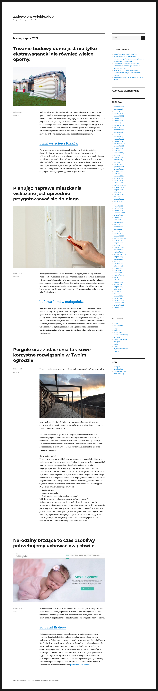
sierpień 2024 (118, 148)
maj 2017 (117, 294)
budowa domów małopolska (62, 302)
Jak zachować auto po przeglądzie (125, 54)
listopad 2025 (118, 118)
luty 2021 (117, 231)
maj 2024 (117, 155)
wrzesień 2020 (119, 241)
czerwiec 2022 (119, 194)
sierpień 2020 (118, 243)
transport (117, 342)
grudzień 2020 (119, 236)
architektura (118, 323)
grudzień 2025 (119, 116)
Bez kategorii (118, 326)
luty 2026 (117, 111)
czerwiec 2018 (118, 273)
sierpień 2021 (118, 217)
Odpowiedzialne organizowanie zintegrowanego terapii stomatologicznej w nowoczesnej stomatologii (129, 59)
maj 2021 (117, 224)
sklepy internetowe (120, 339)
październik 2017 (120, 284)
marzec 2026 (118, 109)
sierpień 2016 (118, 307)
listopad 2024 (118, 141)
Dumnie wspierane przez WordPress (46, 680)
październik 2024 (120, 144)
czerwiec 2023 (119, 176)
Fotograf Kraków (53, 627)
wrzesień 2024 (119, 146)
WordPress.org (119, 374)
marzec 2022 (118, 201)
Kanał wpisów (118, 369)
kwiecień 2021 (119, 227)
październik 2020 (120, 238)
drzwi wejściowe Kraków (59, 143)
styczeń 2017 (118, 298)
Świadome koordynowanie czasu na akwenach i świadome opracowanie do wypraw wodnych (127, 66)
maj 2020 (117, 245)
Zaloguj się (117, 367)
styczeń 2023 (118, 181)
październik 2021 (120, 213)
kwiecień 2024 (119, 157)
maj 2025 (117, 127)
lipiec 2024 (117, 151)
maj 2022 (117, 197)
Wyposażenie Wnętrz (121, 349)
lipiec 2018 (117, 271)
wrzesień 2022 (119, 187)
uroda (116, 344)
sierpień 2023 (118, 171)
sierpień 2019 (118, 257)
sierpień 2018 (118, 268)
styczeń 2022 (118, 206)
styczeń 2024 (118, 164)
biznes (116, 328)
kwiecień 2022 (119, 199)
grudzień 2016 (119, 301)
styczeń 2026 (118, 114)
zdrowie (16, 115)
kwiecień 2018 (119, 275)
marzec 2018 (118, 277)
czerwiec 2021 (118, 222)
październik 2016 (120, 303)
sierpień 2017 (118, 287)
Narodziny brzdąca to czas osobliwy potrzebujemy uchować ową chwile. (54, 543)
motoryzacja (118, 333)
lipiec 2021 (117, 220)
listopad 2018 (118, 266)
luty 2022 (117, 204)
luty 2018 (117, 280)
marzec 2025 (118, 132)
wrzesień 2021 (119, 215)
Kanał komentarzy (120, 371)
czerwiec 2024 (119, 153)
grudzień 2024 (119, 139)
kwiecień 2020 (119, 247)
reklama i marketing (121, 335)
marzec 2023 (118, 178)
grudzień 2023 (119, 167)
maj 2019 (117, 261)
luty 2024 (117, 162)
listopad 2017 (118, 282)
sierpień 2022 (118, 190)
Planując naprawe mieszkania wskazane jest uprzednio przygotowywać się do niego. (47, 193)
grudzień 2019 (119, 252)
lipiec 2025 (117, 123)
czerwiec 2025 (119, 125)
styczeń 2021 (118, 234)
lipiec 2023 (117, 174)
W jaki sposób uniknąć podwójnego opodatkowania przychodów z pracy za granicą (127, 73)
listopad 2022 (118, 183)
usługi (15, 611)
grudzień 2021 (119, 208)
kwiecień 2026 (119, 107)
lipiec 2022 (117, 192)
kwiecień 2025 (119, 130)
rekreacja (117, 337)
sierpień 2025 (118, 121)
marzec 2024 (118, 160)
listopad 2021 (118, 211)
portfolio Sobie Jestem (80, 665)
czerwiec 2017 (118, 291)
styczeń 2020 (118, 250)
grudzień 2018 (119, 264)
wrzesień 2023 (119, 169)
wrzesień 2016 (119, 305)
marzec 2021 (118, 229)
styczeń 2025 (118, 137)
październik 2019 (120, 254)
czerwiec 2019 (119, 259)
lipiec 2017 (117, 289)
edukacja (117, 330)
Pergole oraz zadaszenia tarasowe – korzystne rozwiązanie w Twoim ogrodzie (53, 355)
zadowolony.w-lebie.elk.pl (34, 16)
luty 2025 (117, 134)
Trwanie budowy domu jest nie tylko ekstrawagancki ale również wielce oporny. (55, 54)
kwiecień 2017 (119, 296)
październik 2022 (120, 185)
